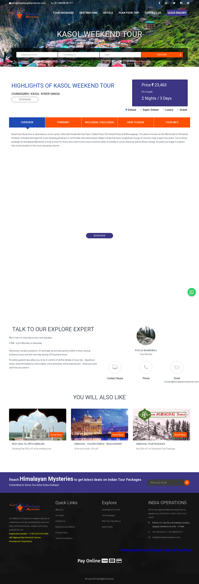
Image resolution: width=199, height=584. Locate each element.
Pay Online (99, 561)
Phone (146, 378)
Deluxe (130, 109)
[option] (37, 432)
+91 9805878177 (63, 3)
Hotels (108, 12)
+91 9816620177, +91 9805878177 (167, 532)
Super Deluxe (149, 109)
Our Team (59, 515)
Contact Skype (115, 378)
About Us (59, 510)
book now (24, 99)
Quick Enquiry (177, 12)
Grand (182, 109)
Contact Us (153, 12)
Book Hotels (107, 527)
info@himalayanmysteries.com (29, 3)
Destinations (88, 12)
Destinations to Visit (111, 510)
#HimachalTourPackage (145, 550)
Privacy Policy (61, 533)
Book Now (56, 434)
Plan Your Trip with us (111, 521)
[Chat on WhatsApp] (192, 292)
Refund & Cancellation (65, 527)
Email (177, 378)
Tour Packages (63, 12)
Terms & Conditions (64, 538)
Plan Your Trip (129, 12)
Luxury (168, 109)
